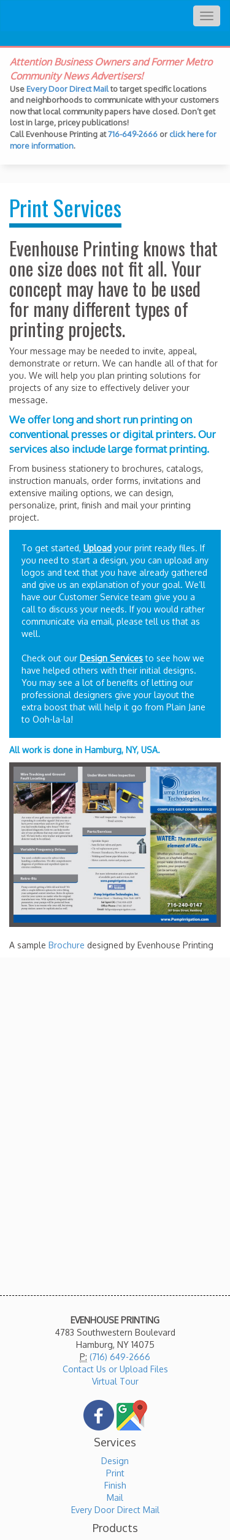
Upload (97, 548)
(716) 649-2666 (120, 1357)
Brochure (66, 945)
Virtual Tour (115, 1381)
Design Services (111, 658)
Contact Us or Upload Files (115, 1369)
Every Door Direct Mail (67, 89)
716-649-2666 (133, 134)
